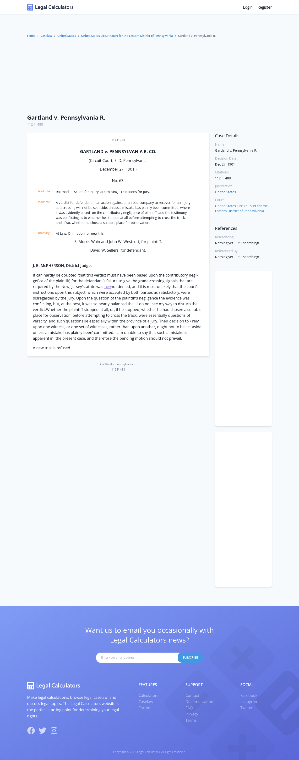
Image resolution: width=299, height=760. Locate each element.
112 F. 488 (35, 124)
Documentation (199, 701)
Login (248, 7)
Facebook (248, 695)
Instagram (249, 701)
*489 (107, 287)
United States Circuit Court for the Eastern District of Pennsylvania (127, 36)
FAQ (189, 707)
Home (31, 36)
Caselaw (46, 36)
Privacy (191, 714)
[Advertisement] (149, 73)
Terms (191, 720)
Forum (144, 707)
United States (66, 36)
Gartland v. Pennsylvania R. (66, 117)
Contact (192, 695)
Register (264, 7)
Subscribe (190, 657)
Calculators (148, 695)
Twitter (246, 707)
